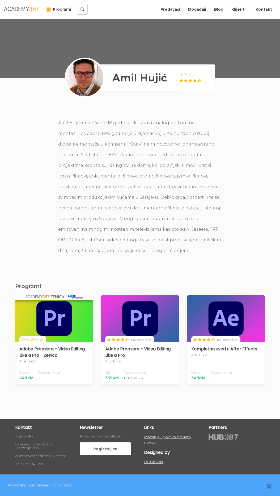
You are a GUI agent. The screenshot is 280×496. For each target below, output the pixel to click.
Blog (218, 9)
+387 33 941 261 (29, 464)
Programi (58, 9)
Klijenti (238, 9)
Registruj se (105, 449)
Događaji (197, 9)
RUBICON (153, 461)
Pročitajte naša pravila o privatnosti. (40, 485)
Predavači (170, 9)
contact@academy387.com (40, 456)
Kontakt (264, 9)
